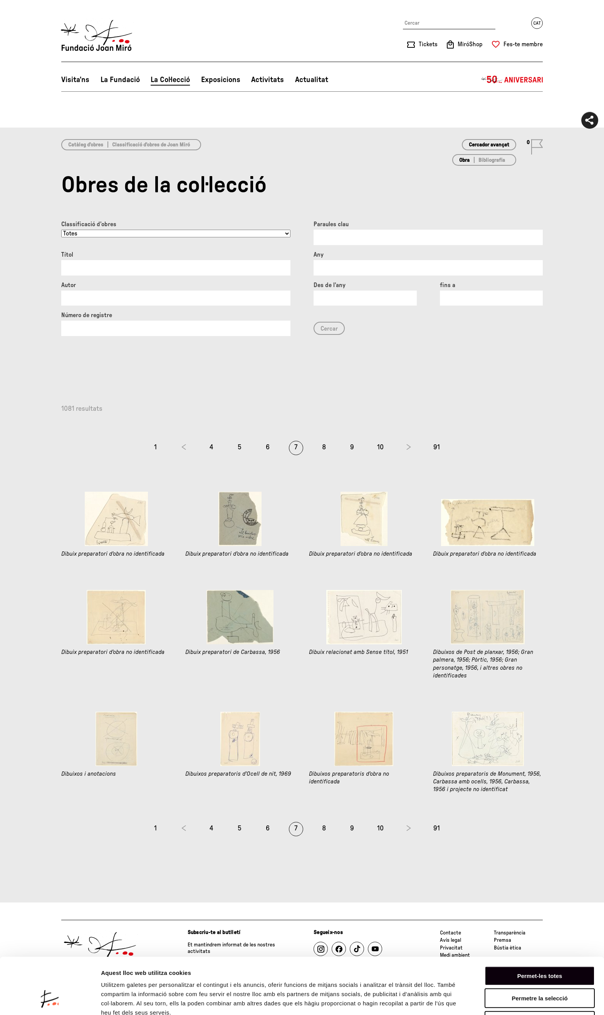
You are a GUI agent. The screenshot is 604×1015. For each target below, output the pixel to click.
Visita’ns (75, 80)
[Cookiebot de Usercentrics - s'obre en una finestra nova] (50, 1000)
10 (380, 447)
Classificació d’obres (88, 224)
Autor (68, 285)
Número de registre (86, 315)
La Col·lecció (170, 80)
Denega (539, 971)
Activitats (267, 80)
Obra (464, 160)
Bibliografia (491, 160)
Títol (67, 255)
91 (436, 447)
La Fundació (120, 80)
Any (319, 255)
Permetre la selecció (539, 949)
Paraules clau (331, 224)
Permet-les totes (539, 926)
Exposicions (220, 80)
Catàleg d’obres (85, 145)
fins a (447, 285)
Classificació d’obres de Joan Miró (151, 145)
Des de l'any (330, 285)
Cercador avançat (489, 145)
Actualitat (311, 80)
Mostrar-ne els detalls (131, 1000)
